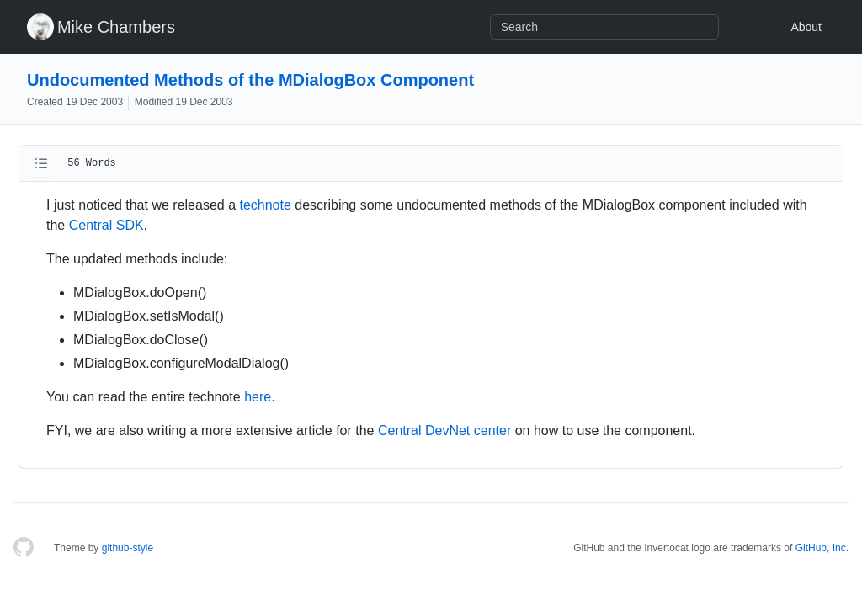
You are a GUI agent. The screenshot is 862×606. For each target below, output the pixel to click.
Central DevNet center (444, 430)
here (257, 397)
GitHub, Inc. (822, 548)
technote (264, 205)
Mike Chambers (116, 27)
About (806, 27)
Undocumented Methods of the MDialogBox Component (250, 80)
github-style (127, 548)
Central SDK (106, 225)
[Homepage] (23, 548)
